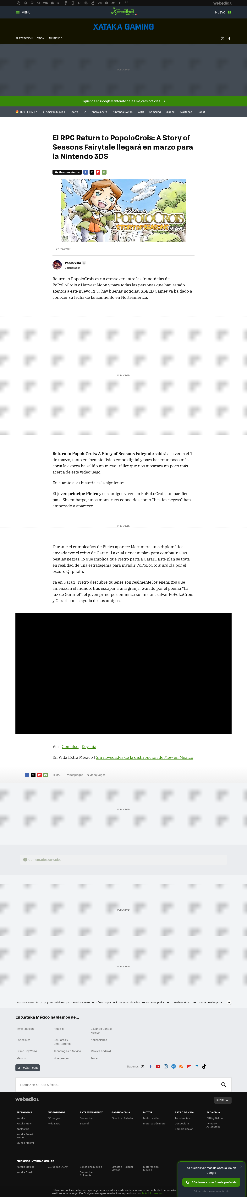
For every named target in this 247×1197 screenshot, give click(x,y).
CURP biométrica (181, 1002)
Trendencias (182, 1118)
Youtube (158, 1066)
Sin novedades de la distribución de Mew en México (144, 757)
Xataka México (123, 11)
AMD (141, 112)
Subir (220, 1100)
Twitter (222, 38)
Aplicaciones (99, 1040)
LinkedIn (196, 1066)
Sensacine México (91, 1167)
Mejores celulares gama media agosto (66, 1002)
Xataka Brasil (24, 1172)
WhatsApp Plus (155, 1002)
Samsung (155, 112)
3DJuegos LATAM (58, 1167)
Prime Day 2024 (27, 1051)
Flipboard (98, 172)
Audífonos (186, 112)
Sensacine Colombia (86, 1173)
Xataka (21, 1118)
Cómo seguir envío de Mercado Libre (118, 1002)
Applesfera (23, 1129)
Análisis (59, 1029)
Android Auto (99, 112)
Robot (201, 112)
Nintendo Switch (123, 112)
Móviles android (101, 1051)
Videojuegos (123, 26)
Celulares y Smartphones (62, 1042)
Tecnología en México (67, 1051)
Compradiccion (184, 1129)
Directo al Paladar (122, 1118)
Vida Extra (54, 1123)
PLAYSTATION (24, 38)
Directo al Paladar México (122, 1168)
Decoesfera (182, 1123)
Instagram (166, 1066)
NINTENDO (56, 38)
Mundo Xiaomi (25, 1142)
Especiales (23, 1040)
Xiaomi (170, 112)
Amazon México (55, 112)
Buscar (223, 1084)
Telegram (173, 1066)
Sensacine (86, 1118)
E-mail (104, 172)
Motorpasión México (151, 1168)
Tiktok (204, 1066)
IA (85, 112)
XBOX (40, 38)
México (21, 1058)
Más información (152, 1193)
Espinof (84, 1123)
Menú (26, 12)
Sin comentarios (69, 172)
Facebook (229, 38)
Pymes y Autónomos (213, 1125)
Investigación (25, 1029)
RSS (181, 1066)
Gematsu (70, 746)
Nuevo (220, 12)
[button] (75, 262)
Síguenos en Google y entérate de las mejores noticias (120, 101)
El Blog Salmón (215, 1118)
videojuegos (98, 775)
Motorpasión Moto (154, 1123)
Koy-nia (89, 746)
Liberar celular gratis (210, 1002)
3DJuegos (54, 1118)
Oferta (74, 112)
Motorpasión (151, 1118)
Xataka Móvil (24, 1123)
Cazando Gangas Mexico (102, 1030)
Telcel (94, 1058)
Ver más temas (28, 1068)
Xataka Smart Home (25, 1135)
